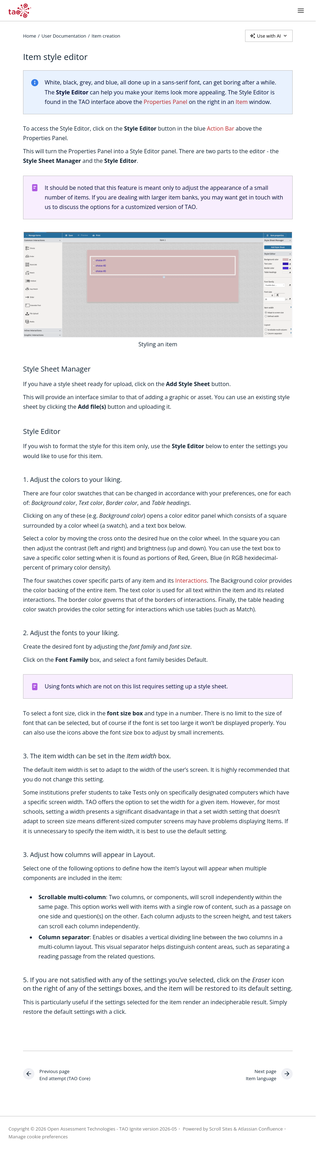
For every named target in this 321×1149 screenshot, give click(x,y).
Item (242, 102)
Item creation (106, 35)
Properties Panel (165, 102)
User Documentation (63, 35)
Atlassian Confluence (260, 1129)
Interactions (191, 580)
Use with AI (269, 36)
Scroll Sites (220, 1129)
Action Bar (220, 128)
